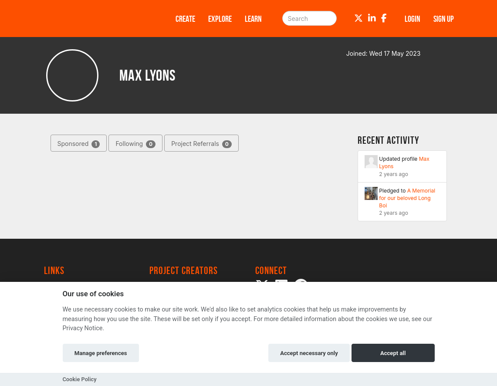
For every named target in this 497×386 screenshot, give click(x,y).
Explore (220, 19)
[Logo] (98, 18)
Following (135, 144)
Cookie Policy (80, 379)
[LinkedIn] (372, 18)
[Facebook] (384, 18)
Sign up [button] (443, 19)
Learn (253, 19)
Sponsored (78, 144)
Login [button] (412, 19)
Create (185, 19)
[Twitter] (358, 18)
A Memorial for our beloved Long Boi (407, 198)
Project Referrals (201, 144)
